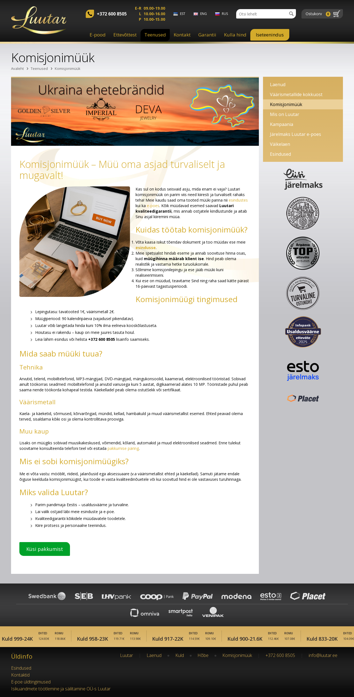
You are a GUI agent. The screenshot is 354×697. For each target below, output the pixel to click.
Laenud (277, 84)
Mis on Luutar (284, 114)
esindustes (238, 200)
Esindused (280, 154)
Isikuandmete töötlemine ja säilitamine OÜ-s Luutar (61, 688)
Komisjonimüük (67, 68)
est (182, 13)
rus (225, 13)
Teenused (155, 34)
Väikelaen (280, 144)
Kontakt (182, 34)
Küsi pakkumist (44, 549)
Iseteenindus (270, 34)
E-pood (98, 34)
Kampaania (281, 124)
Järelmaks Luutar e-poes (295, 134)
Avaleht (17, 68)
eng (203, 13)
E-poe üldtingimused (31, 682)
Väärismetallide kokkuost (296, 94)
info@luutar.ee (323, 655)
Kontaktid (20, 675)
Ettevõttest (125, 34)
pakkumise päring (123, 448)
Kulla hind (235, 34)
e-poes (153, 205)
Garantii (207, 34)
